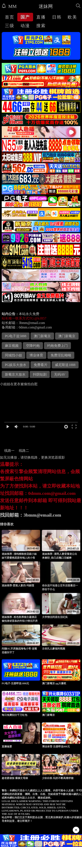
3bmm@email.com (32, 323)
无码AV (59, 374)
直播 (41, 17)
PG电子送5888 (15, 336)
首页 (9, 17)
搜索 (41, 25)
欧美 (72, 17)
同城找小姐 (13, 355)
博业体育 (36, 355)
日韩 (57, 17)
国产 (25, 17)
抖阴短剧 (40, 374)
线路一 (9, 450)
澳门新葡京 (42, 336)
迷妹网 (46, 6)
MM (9, 6)
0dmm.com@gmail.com (35, 327)
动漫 (25, 25)
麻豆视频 (12, 345)
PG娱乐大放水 (15, 365)
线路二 (24, 450)
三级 (9, 25)
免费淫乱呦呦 (61, 355)
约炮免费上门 (57, 345)
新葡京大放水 (15, 374)
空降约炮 (33, 345)
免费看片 (40, 365)
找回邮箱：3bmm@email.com (30, 515)
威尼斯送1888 (65, 365)
